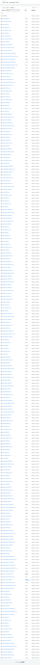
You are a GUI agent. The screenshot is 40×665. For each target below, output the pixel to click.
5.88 (17, 2)
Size (26, 10)
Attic (7, 2)
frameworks (12, 2)
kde (4, 2)
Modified (34, 10)
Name (3, 10)
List (34, 7)
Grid (37, 7)
